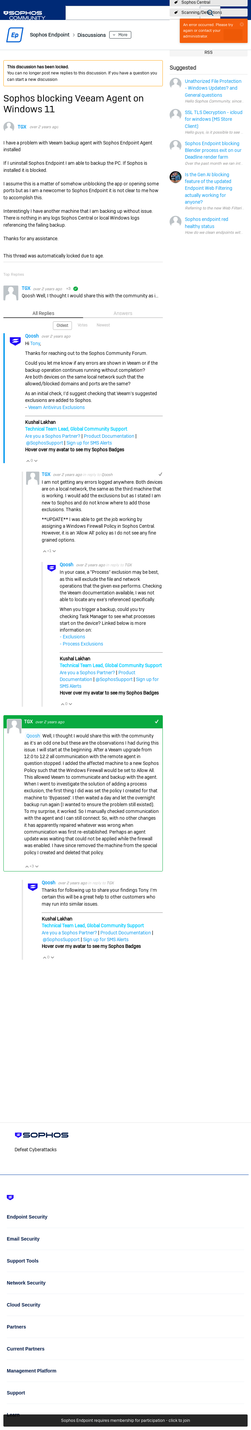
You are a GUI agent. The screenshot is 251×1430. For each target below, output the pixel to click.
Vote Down (35, 460)
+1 (160, 474)
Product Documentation (109, 436)
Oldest (62, 325)
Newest (103, 324)
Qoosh (32, 336)
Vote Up (28, 460)
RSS (209, 52)
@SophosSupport (44, 442)
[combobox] (133, 13)
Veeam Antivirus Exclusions (56, 407)
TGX (22, 127)
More (133, 35)
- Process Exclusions (81, 643)
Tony (35, 343)
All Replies (43, 313)
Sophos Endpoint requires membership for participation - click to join (125, 1420)
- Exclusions (72, 636)
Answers (123, 313)
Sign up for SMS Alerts (89, 442)
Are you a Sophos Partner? (52, 436)
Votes (83, 324)
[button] (210, 13)
